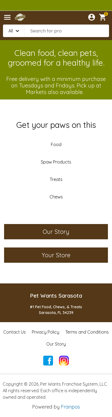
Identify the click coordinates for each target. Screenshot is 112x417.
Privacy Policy (45, 332)
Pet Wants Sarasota (56, 295)
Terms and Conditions (87, 332)
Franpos (70, 407)
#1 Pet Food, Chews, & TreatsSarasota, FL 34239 (56, 309)
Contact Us (14, 332)
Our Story (56, 344)
